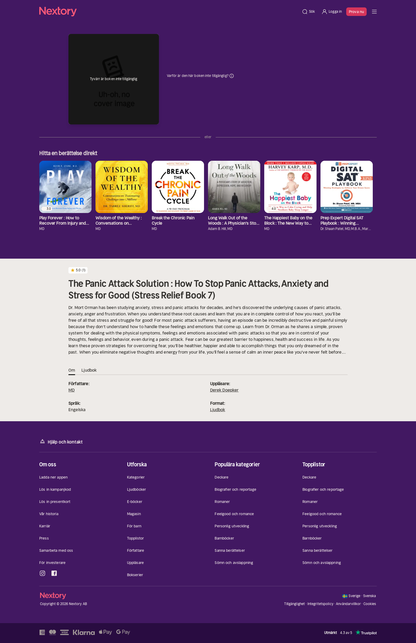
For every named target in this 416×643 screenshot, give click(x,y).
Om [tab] (71, 370)
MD (71, 390)
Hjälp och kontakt (61, 441)
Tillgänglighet (294, 604)
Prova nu (356, 11)
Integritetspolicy (320, 604)
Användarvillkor (348, 604)
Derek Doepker (224, 390)
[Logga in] (331, 11)
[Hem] (168, 11)
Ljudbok (217, 409)
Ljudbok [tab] (89, 370)
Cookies (369, 604)
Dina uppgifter (231, 76)
